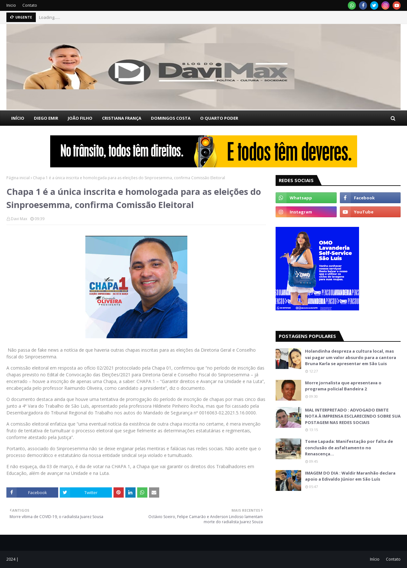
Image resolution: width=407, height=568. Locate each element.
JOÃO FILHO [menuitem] (80, 118)
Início (375, 559)
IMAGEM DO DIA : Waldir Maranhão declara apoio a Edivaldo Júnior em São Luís (350, 476)
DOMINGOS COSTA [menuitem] (171, 118)
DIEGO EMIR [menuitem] (46, 118)
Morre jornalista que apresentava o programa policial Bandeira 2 (343, 386)
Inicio (11, 5)
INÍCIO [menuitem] (17, 118)
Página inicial (18, 177)
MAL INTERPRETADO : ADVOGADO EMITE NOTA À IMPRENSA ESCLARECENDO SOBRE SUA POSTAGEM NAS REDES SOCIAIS (353, 416)
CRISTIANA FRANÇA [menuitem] (121, 118)
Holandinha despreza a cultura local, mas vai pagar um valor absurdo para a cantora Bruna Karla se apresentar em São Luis (350, 357)
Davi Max (19, 218)
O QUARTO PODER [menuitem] (219, 118)
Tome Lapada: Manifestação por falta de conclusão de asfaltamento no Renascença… (349, 447)
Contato (29, 5)
